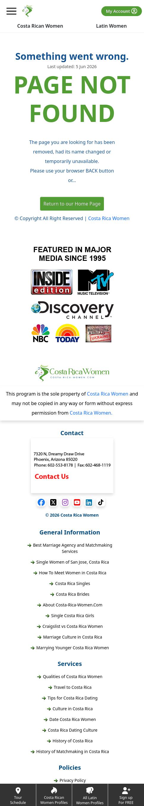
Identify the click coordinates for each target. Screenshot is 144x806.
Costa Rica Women (108, 218)
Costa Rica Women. (91, 413)
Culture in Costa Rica (70, 708)
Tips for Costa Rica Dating (69, 698)
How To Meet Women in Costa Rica (69, 573)
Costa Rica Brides (69, 594)
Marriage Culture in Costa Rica (69, 637)
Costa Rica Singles (69, 583)
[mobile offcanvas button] (11, 11)
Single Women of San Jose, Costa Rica (70, 562)
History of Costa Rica (70, 741)
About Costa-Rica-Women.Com (69, 605)
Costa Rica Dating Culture (69, 730)
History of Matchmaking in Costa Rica (70, 751)
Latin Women (111, 26)
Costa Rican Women (40, 26)
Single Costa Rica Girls (69, 615)
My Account (121, 11)
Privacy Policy (70, 780)
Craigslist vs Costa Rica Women (70, 626)
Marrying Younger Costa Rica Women (70, 647)
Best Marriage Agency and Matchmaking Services (69, 548)
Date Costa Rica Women (70, 719)
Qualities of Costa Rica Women (69, 676)
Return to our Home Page (71, 203)
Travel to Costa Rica (70, 687)
